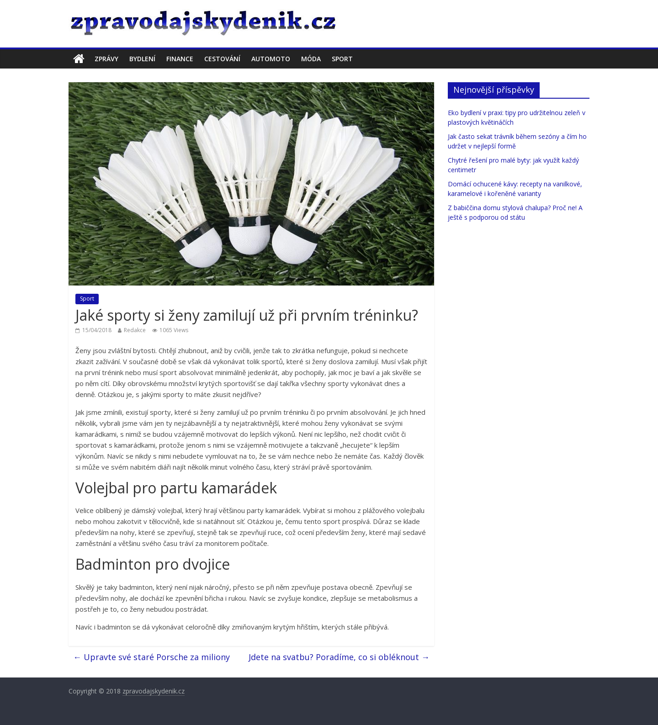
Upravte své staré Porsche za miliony (151, 656)
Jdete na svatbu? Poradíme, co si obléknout (339, 656)
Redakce (135, 330)
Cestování (222, 58)
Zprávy (106, 58)
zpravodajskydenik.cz (153, 691)
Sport (342, 58)
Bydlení (142, 58)
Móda (311, 58)
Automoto (270, 58)
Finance (179, 58)
